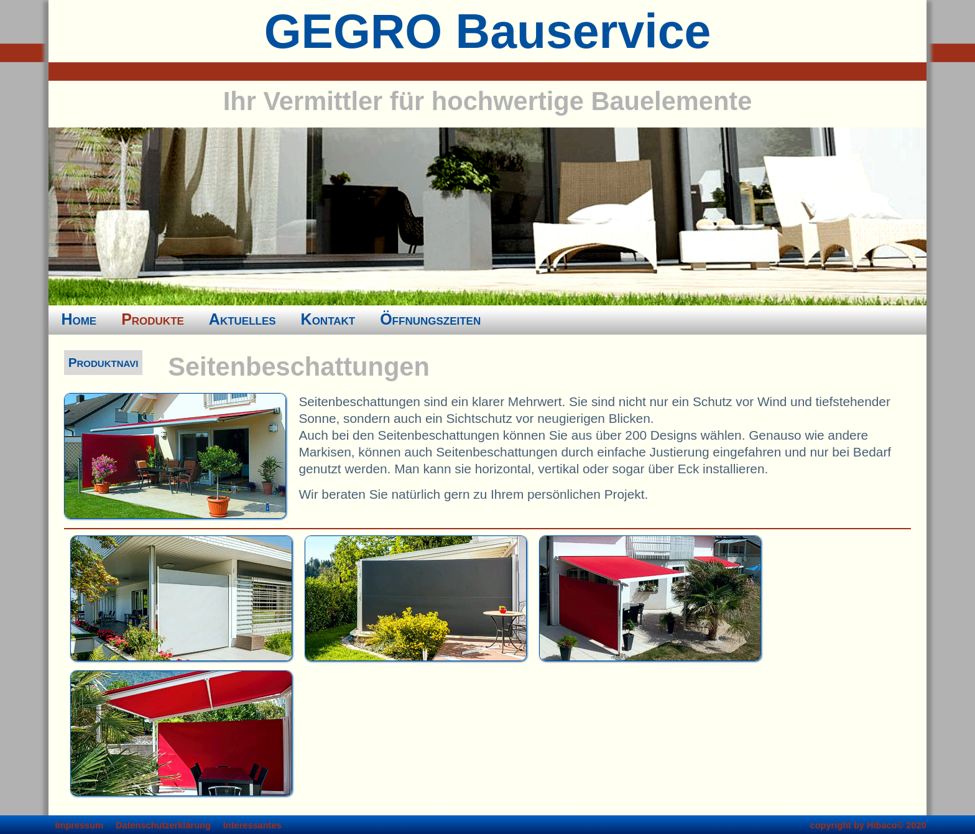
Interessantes (252, 825)
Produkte (152, 319)
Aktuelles (242, 319)
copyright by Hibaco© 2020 (868, 825)
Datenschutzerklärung (163, 825)
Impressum (79, 825)
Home (78, 319)
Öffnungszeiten (430, 319)
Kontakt (328, 319)
